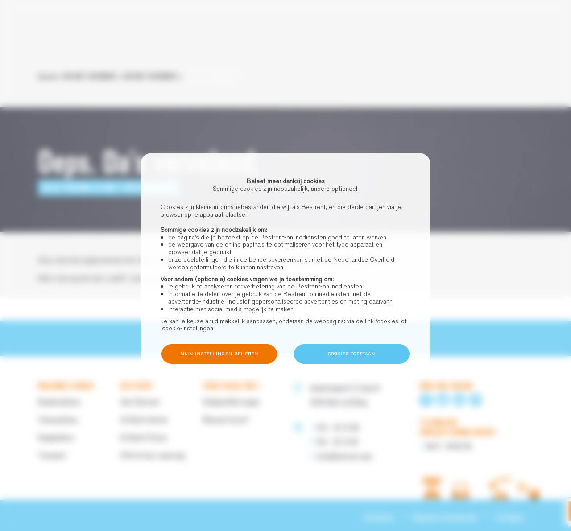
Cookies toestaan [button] (351, 354)
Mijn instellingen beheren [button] (219, 354)
